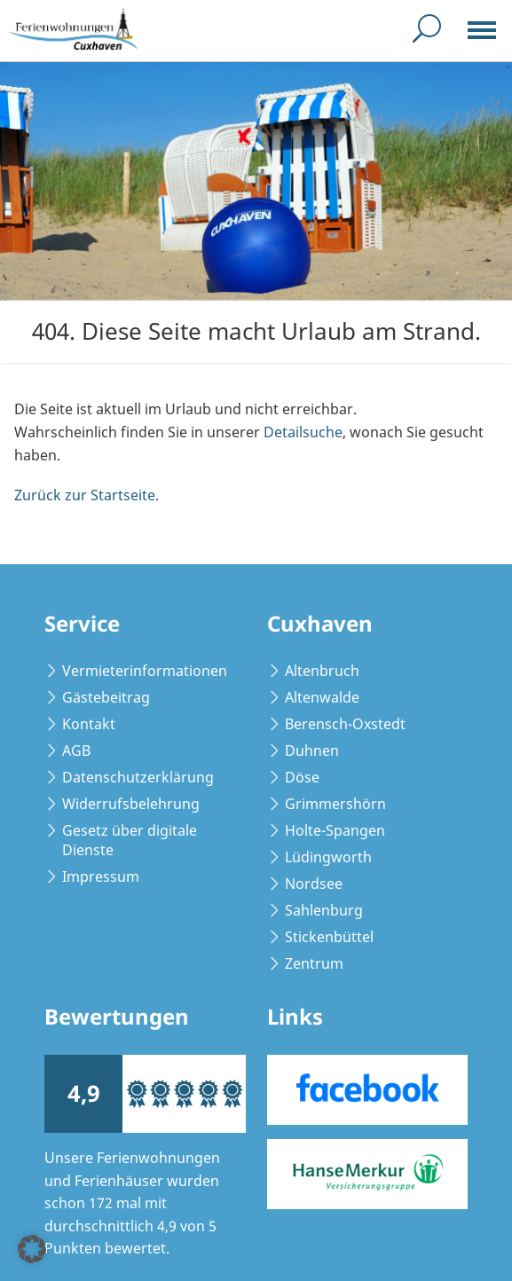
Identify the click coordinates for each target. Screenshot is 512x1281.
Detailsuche (303, 432)
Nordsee (314, 883)
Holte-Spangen (335, 830)
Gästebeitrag (106, 697)
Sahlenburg (324, 910)
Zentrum (314, 963)
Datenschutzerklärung (138, 777)
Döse (302, 777)
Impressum (100, 876)
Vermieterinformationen (144, 670)
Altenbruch (322, 670)
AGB (76, 750)
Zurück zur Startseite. (86, 495)
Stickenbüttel (329, 937)
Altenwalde (322, 697)
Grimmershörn (335, 803)
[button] (32, 1249)
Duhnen (312, 750)
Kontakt (88, 724)
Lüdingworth (328, 857)
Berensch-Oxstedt (345, 724)
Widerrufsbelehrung (131, 803)
